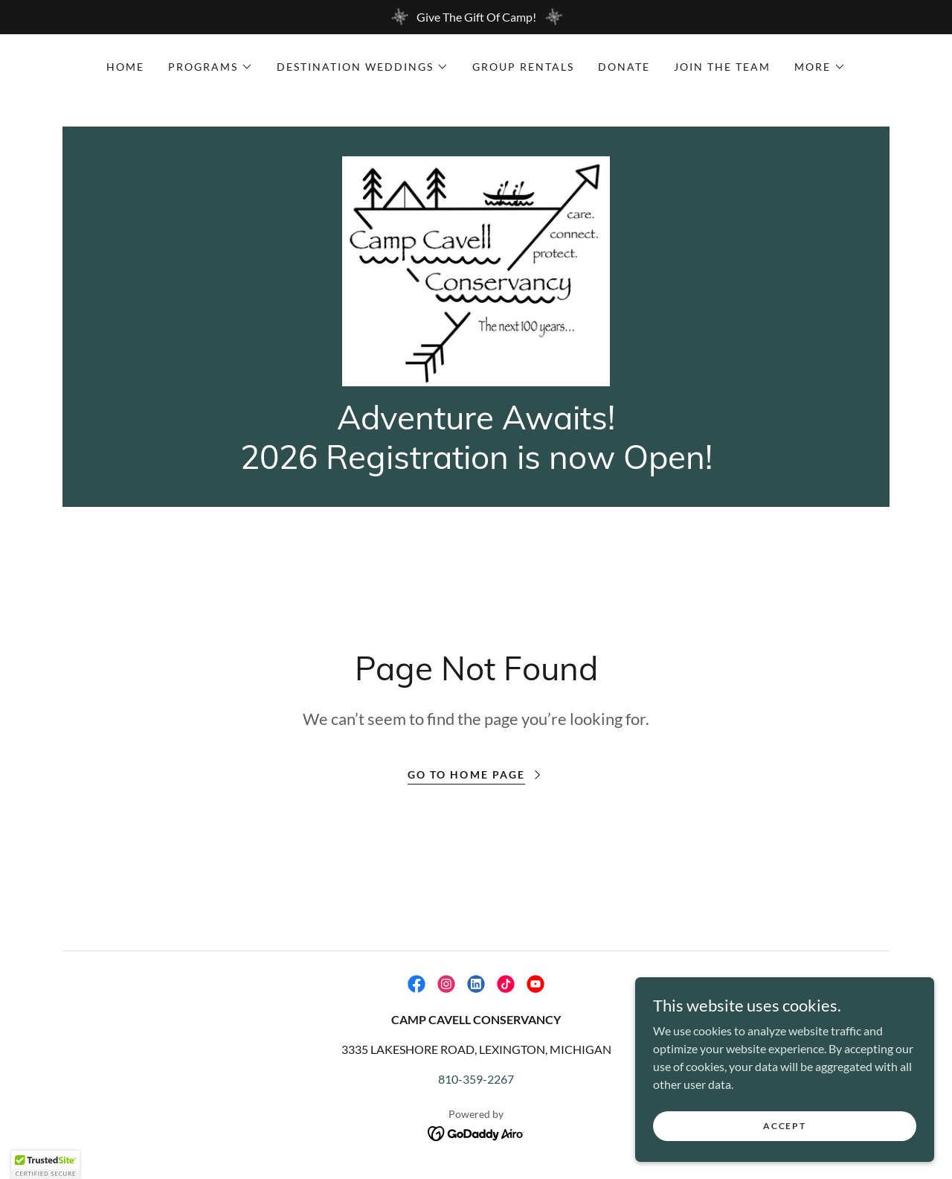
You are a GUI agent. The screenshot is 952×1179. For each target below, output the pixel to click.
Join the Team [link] (722, 66)
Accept (785, 1125)
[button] (210, 67)
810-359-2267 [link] (476, 1087)
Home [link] (125, 66)
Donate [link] (624, 66)
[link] (476, 273)
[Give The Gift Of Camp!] (476, 17)
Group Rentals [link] (523, 66)
